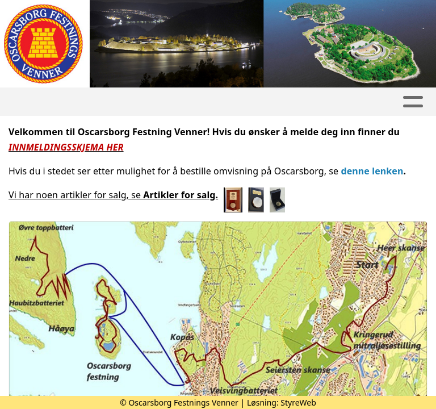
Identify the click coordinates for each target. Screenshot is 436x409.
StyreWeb (298, 402)
